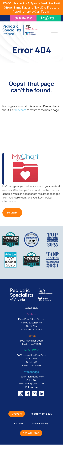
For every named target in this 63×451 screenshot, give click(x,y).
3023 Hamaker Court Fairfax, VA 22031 (31, 340)
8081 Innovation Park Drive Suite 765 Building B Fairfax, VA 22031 (31, 358)
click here (20, 110)
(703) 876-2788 (23, 18)
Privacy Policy (40, 423)
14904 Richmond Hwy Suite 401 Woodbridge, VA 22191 (31, 378)
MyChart (12, 212)
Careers (18, 423)
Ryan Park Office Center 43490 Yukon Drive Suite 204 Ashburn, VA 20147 (31, 322)
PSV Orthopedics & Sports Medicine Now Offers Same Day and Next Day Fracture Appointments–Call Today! (31, 7)
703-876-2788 (31, 433)
